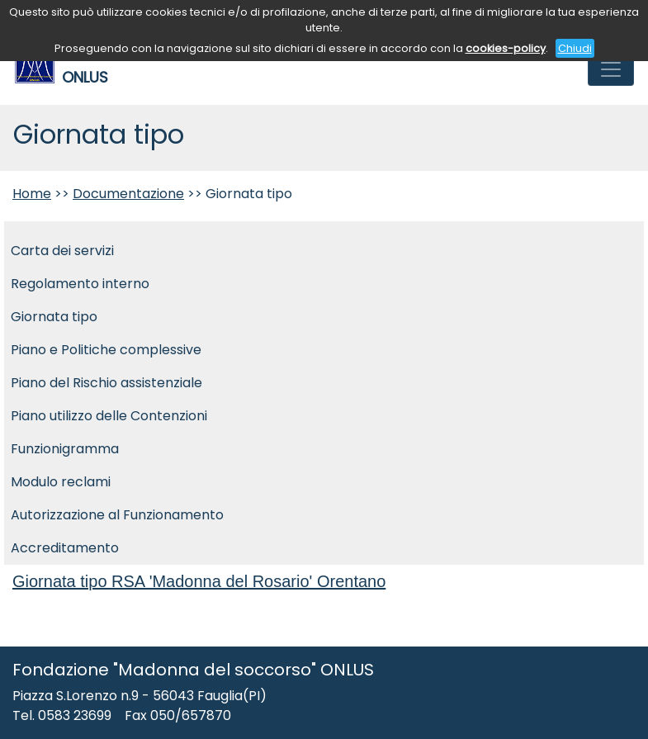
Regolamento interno (80, 283)
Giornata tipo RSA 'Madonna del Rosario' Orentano (198, 581)
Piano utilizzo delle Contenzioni (109, 415)
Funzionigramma (65, 448)
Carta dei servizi (62, 250)
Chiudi (575, 48)
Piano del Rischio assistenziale (106, 382)
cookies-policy (506, 48)
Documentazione (128, 193)
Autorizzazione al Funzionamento (117, 514)
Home (31, 193)
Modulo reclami (61, 481)
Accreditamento (65, 547)
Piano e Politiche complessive (106, 349)
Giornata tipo (54, 316)
